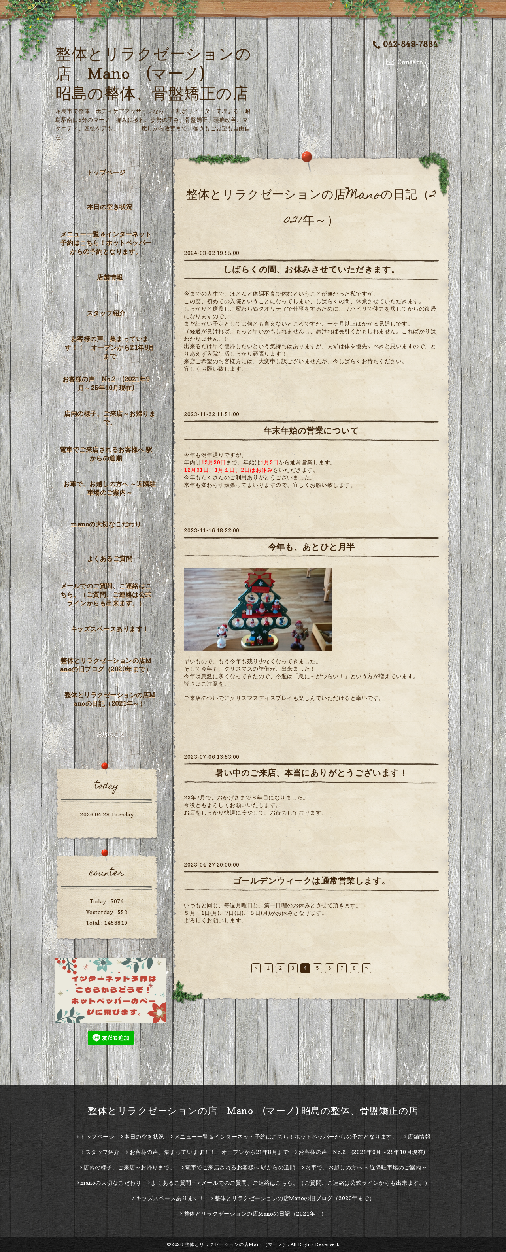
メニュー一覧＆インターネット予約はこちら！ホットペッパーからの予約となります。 (106, 242)
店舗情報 (110, 277)
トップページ (106, 172)
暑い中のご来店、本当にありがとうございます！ (311, 773)
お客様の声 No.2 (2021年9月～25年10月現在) (106, 383)
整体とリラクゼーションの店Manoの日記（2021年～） (109, 699)
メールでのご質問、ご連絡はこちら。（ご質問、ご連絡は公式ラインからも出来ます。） (106, 594)
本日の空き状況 (110, 207)
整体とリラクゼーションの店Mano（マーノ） (236, 1244)
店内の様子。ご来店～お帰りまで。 (109, 417)
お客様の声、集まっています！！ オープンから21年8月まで (110, 347)
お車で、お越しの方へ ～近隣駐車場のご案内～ (109, 488)
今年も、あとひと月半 (311, 547)
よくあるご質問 (110, 558)
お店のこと (110, 734)
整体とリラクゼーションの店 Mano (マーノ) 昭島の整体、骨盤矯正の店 (153, 73)
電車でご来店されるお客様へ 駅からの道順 (106, 453)
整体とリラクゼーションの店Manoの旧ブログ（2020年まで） (106, 664)
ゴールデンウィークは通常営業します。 (311, 881)
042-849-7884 (405, 44)
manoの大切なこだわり (106, 524)
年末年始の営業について (311, 431)
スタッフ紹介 (106, 313)
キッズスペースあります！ (110, 629)
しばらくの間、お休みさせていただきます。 (311, 269)
